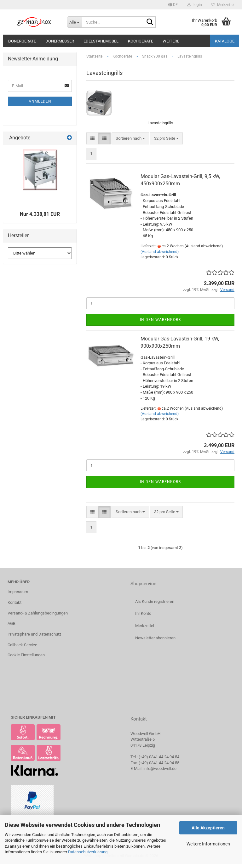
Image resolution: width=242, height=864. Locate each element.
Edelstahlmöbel (101, 41)
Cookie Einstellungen (26, 655)
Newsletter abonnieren (155, 638)
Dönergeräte (22, 41)
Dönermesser (59, 41)
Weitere (171, 41)
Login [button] (194, 5)
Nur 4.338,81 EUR (40, 214)
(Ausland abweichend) (160, 252)
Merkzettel (222, 5)
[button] (173, 4)
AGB (11, 623)
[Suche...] (74, 22)
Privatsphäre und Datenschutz (34, 634)
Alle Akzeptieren (208, 827)
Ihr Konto (143, 613)
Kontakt (14, 602)
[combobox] (130, 138)
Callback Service (22, 644)
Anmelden (40, 101)
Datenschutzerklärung (87, 852)
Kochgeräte (140, 41)
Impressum (18, 591)
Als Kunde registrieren (154, 601)
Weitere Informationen (208, 843)
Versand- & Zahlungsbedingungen (38, 613)
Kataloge (224, 41)
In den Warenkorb (160, 319)
